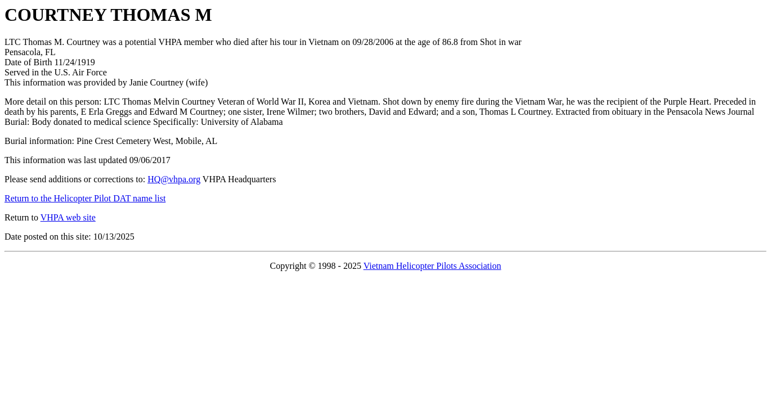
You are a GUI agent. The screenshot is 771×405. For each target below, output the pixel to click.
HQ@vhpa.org (173, 179)
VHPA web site (68, 217)
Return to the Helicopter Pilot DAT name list (85, 198)
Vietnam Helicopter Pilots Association (432, 266)
